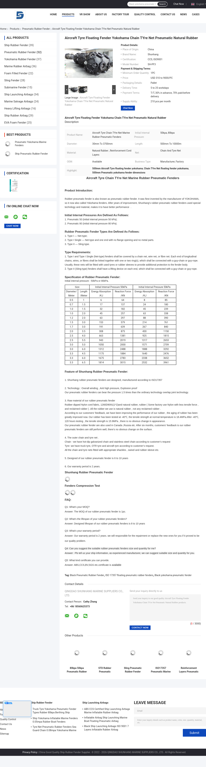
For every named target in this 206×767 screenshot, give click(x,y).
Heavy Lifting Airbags (17, 108)
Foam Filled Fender (15, 73)
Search (162, 4)
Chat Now (178, 4)
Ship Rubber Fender (16, 45)
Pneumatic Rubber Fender (36, 28)
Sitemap (4, 733)
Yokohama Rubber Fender (20, 59)
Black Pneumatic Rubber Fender (87, 575)
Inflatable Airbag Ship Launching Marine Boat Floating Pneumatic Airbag (105, 719)
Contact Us (168, 14)
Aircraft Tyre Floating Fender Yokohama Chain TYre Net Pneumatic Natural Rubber (89, 101)
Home (53, 14)
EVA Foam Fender (15, 122)
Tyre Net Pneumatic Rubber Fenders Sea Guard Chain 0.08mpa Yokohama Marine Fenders (54, 729)
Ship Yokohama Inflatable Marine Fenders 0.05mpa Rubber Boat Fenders (55, 720)
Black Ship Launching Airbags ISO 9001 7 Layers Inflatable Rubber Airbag (106, 728)
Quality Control (145, 14)
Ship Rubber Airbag (16, 115)
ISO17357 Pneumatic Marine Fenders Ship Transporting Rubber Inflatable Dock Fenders (161, 670)
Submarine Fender (15, 87)
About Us (101, 14)
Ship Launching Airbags (18, 94)
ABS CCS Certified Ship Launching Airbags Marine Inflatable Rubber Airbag (107, 711)
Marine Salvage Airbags (18, 101)
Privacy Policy (29, 752)
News (183, 14)
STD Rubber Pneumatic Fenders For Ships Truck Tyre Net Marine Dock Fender (105, 670)
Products (68, 14)
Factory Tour (120, 14)
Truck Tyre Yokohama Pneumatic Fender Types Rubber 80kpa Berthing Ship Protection (54, 711)
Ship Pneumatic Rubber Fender (31, 153)
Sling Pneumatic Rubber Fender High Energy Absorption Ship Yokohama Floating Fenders (132, 670)
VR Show (84, 14)
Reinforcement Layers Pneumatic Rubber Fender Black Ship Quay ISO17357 (188, 670)
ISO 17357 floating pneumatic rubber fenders (129, 575)
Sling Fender (11, 80)
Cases (195, 14)
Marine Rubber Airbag (17, 66)
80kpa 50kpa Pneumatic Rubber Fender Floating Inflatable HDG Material (77, 670)
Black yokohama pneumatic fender (172, 575)
